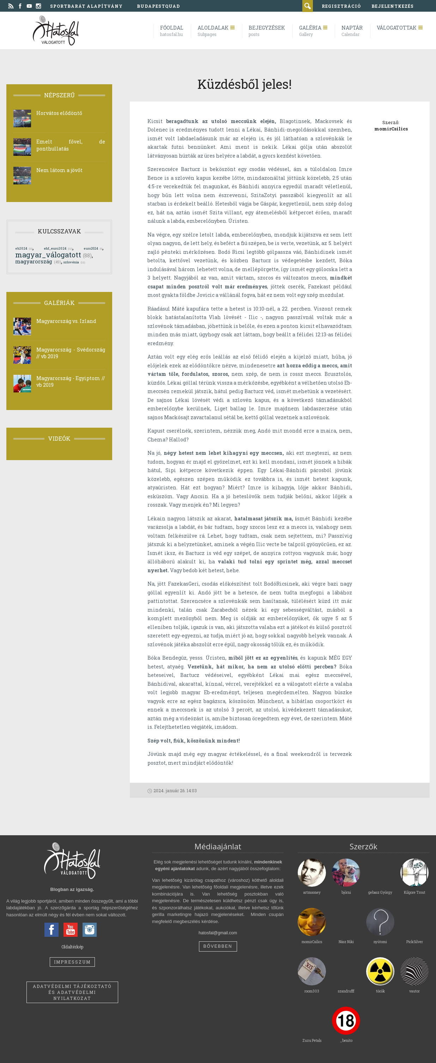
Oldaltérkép (72, 946)
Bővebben (217, 946)
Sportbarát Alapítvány (86, 6)
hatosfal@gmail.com (218, 932)
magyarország (38, 261)
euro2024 (93, 248)
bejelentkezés (392, 6)
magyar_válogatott (53, 254)
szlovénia (74, 262)
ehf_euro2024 (58, 248)
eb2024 (23, 248)
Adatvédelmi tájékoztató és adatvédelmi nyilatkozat (72, 992)
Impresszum (72, 962)
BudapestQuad (158, 6)
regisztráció (341, 6)
